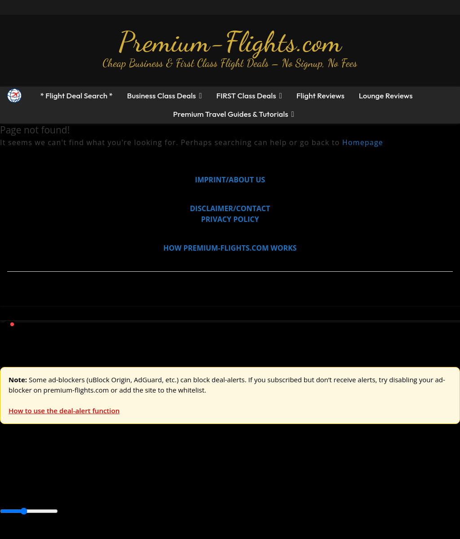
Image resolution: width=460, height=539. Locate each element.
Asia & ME (92, 472)
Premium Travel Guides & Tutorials (230, 114)
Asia (28, 492)
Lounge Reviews (386, 95)
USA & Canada (50, 472)
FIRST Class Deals (246, 95)
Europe (12, 472)
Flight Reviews (320, 95)
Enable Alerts (71, 534)
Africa (9, 492)
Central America (211, 492)
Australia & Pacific (67, 492)
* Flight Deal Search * (76, 95)
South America (330, 492)
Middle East (285, 492)
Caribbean (165, 492)
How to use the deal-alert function (64, 410)
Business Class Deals (161, 95)
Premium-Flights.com (230, 42)
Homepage (362, 142)
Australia (126, 472)
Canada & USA (122, 492)
